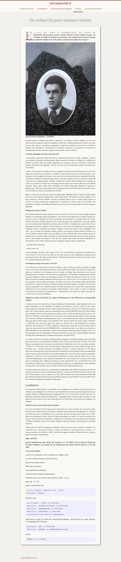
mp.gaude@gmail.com (28, 558)
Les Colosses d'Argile (93, 9)
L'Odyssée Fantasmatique (61, 9)
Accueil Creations (27, 9)
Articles (78, 9)
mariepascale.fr (60, 3)
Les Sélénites (42, 9)
